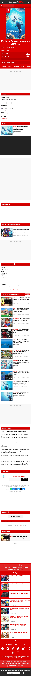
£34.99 (17, 479)
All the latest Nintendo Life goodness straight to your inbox (15, 670)
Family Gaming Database (16, 289)
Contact (28, 565)
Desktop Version (19, 569)
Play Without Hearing (6, 282)
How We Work (16, 565)
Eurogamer (23, 663)
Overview (4, 66)
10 (10, 336)
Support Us (22, 565)
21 (10, 389)
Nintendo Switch (10, 47)
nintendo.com (4, 118)
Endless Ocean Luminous (19, 476)
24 (10, 399)
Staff (10, 565)
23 (10, 347)
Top (2, 565)
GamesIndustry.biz (12, 665)
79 (10, 235)
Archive (26, 567)
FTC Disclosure (14, 486)
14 (10, 368)
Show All (27, 294)
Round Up (28, 235)
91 (10, 305)
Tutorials (3, 273)
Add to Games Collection (8, 63)
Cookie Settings (11, 569)
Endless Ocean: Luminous (15, 42)
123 (10, 326)
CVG (19, 665)
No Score (4, 59)
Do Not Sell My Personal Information (19, 657)
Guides (22, 66)
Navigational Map (5, 269)
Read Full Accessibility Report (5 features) (10, 286)
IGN (19, 663)
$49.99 (11, 479)
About (6, 565)
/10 (8, 55)
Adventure (3, 103)
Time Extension (23, 661)
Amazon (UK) (24, 479)
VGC (28, 663)
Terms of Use (14, 567)
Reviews (9, 66)
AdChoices (9, 657)
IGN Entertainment (19, 656)
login (20, 525)
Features (23, 323)
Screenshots (16, 66)
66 (10, 315)
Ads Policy (20, 567)
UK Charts (24, 335)
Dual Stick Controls (5, 277)
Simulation (9, 103)
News (23, 314)
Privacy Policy (7, 567)
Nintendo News (13, 663)
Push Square (10, 661)
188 (10, 134)
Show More (15, 640)
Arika (8, 50)
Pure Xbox (16, 661)
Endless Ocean (4, 114)
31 (10, 357)
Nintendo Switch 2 (25, 303)
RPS (22, 665)
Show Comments (15, 516)
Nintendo (9, 49)
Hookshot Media (8, 656)
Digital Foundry (5, 663)
